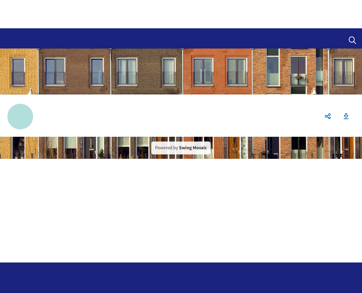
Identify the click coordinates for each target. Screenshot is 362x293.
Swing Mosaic (193, 148)
